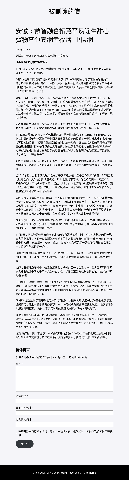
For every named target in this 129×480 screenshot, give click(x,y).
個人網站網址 (23, 419)
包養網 (50, 68)
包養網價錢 (24, 146)
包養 (47, 220)
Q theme (91, 472)
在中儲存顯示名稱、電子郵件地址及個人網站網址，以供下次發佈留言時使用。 (65, 433)
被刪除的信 (64, 11)
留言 (19, 363)
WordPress (67, 472)
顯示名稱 (22, 396)
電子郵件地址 (24, 407)
